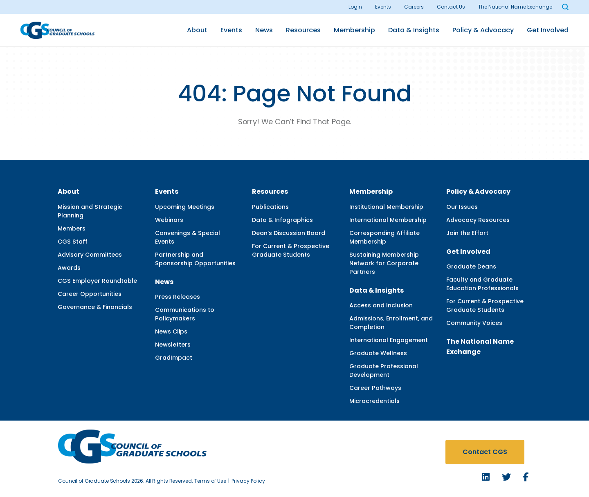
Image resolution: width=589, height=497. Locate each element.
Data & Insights (413, 30)
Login (355, 6)
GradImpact (173, 358)
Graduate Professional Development (383, 370)
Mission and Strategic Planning (90, 211)
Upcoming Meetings (184, 207)
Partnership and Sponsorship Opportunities (195, 259)
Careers (414, 6)
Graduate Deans (471, 266)
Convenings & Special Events (187, 237)
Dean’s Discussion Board (288, 233)
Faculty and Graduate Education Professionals (482, 283)
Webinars (169, 220)
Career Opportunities (89, 294)
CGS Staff (73, 241)
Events (383, 6)
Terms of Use (210, 481)
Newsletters (173, 344)
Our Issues (462, 207)
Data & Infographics (282, 220)
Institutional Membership (386, 207)
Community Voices (474, 323)
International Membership (388, 220)
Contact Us (451, 6)
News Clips (171, 331)
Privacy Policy (248, 481)
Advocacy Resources (478, 220)
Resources (303, 30)
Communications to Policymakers (184, 314)
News (264, 30)
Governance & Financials (95, 307)
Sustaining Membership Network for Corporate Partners (384, 263)
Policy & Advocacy (483, 30)
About (197, 30)
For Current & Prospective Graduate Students (290, 250)
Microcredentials (374, 401)
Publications (270, 207)
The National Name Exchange (515, 6)
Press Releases (177, 297)
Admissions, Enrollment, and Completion (391, 322)
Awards (69, 268)
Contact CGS (485, 452)
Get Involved (548, 30)
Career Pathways (375, 388)
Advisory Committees (90, 255)
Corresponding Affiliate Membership (384, 237)
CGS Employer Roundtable (97, 281)
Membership (354, 30)
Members (71, 228)
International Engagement (388, 340)
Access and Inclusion (381, 305)
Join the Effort (467, 233)
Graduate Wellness (378, 353)
